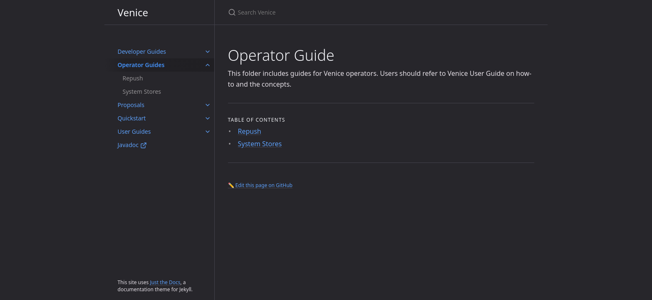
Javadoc (132, 145)
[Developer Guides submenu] (207, 51)
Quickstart (132, 118)
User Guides (134, 131)
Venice (133, 12)
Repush (133, 78)
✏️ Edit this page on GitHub (260, 185)
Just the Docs (165, 282)
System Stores (142, 91)
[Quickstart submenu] (207, 118)
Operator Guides (141, 65)
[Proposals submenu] (207, 105)
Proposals (131, 105)
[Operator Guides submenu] (207, 65)
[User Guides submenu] (207, 131)
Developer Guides (142, 51)
